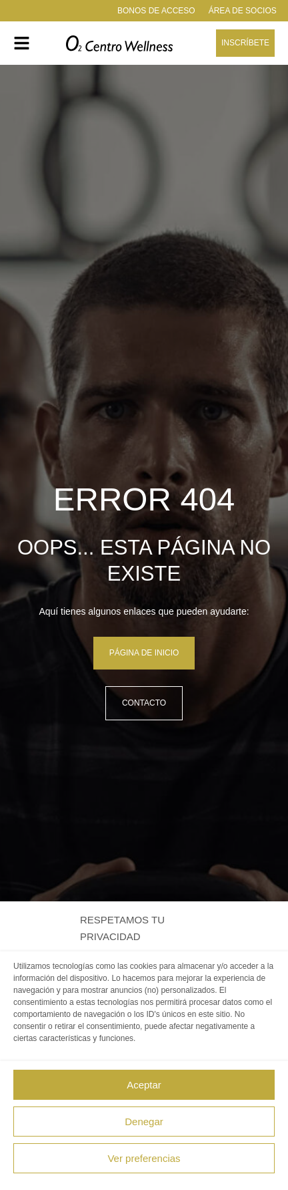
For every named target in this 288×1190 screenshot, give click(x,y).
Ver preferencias (143, 1158)
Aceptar (144, 1084)
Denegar (144, 1121)
